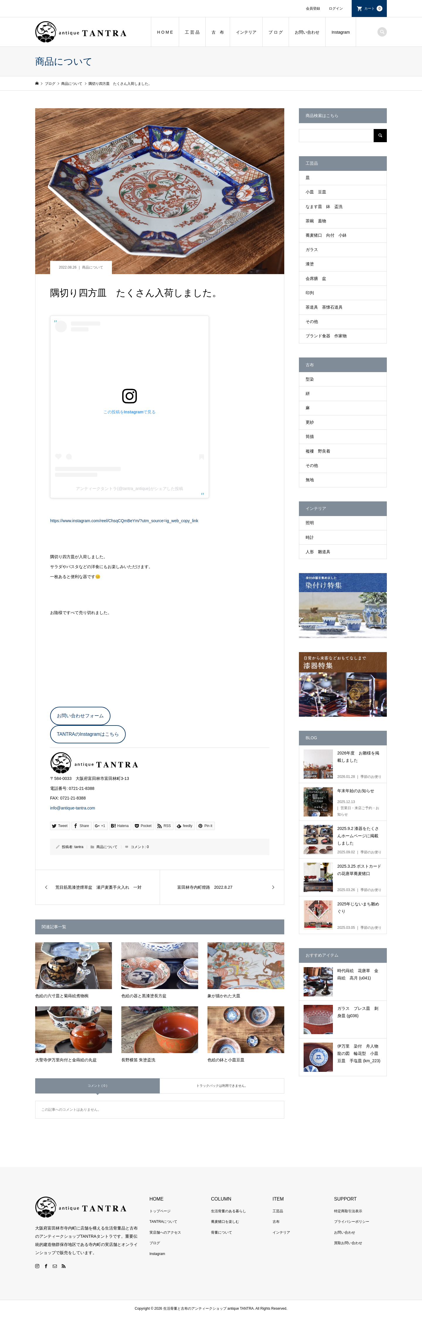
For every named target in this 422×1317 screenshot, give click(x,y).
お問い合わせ (307, 32)
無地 (310, 479)
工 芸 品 (192, 32)
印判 (310, 292)
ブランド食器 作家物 (326, 335)
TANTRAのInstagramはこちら (88, 734)
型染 (310, 379)
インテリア (246, 32)
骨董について (221, 1232)
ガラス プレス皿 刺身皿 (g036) (357, 1012)
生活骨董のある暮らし (228, 1211)
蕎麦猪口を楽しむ (225, 1222)
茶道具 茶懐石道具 (324, 307)
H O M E (165, 32)
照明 (310, 522)
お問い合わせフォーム (80, 715)
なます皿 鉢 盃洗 (324, 206)
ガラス (312, 249)
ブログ (154, 1243)
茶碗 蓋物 (316, 221)
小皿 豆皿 (316, 192)
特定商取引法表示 (348, 1211)
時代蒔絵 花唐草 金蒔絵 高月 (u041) (357, 974)
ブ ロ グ (275, 32)
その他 (312, 321)
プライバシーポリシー (351, 1222)
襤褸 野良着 (318, 451)
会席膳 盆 (316, 278)
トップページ (160, 1211)
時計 (310, 537)
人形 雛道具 (318, 551)
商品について (92, 267)
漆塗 (310, 264)
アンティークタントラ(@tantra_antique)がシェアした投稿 (129, 488)
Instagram (340, 32)
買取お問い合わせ (348, 1243)
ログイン (336, 8)
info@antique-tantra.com (72, 808)
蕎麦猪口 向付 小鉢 (326, 235)
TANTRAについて (163, 1222)
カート (373, 8)
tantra (79, 847)
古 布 (218, 32)
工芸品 (278, 1211)
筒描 (310, 436)
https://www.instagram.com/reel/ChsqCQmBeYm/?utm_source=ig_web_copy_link (124, 520)
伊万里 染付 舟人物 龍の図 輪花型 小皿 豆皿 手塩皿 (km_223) (359, 1053)
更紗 (310, 422)
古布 (276, 1222)
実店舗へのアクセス (165, 1232)
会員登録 (313, 8)
